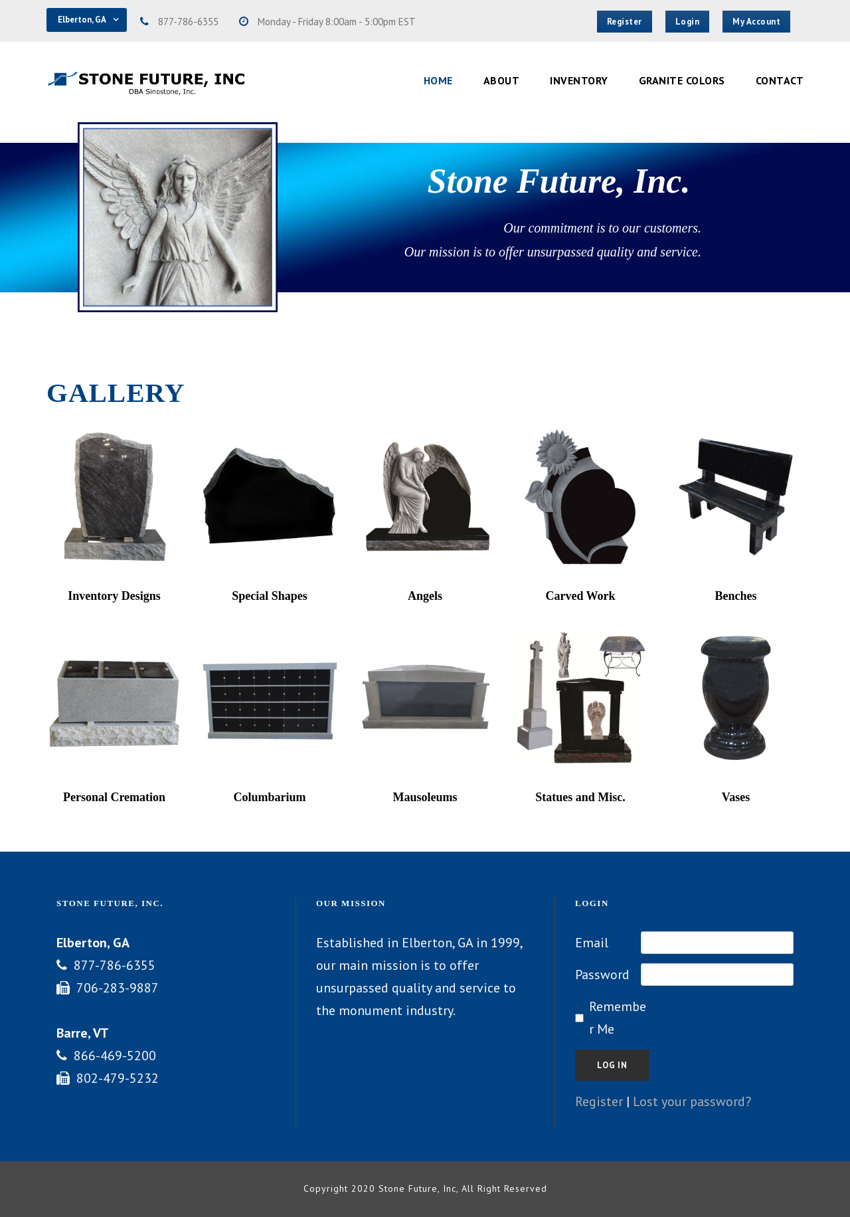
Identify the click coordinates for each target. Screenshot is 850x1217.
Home (438, 80)
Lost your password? (692, 1101)
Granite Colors (682, 80)
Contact (780, 80)
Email (591, 942)
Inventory (579, 80)
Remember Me (617, 1018)
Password (602, 974)
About (501, 80)
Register (599, 1101)
